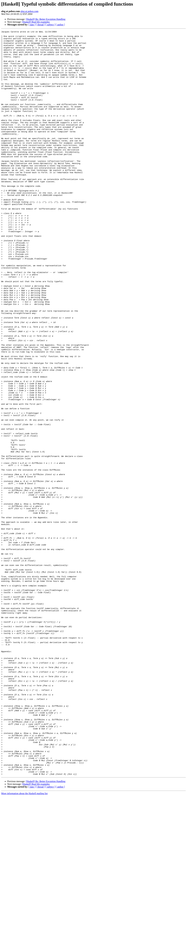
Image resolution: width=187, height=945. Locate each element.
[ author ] (60, 24)
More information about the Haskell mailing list (24, 942)
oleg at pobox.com (29, 11)
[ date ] (32, 24)
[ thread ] (40, 24)
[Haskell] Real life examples (36, 22)
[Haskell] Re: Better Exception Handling (45, 19)
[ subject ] (50, 24)
